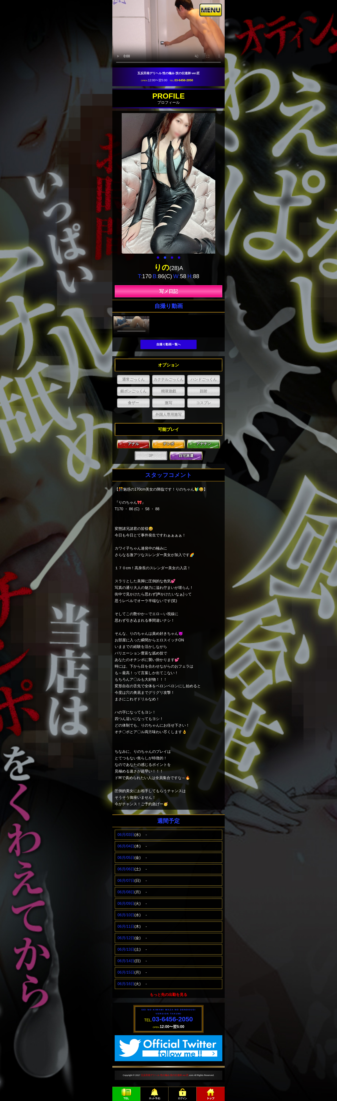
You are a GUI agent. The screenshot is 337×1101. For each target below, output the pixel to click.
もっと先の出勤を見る (168, 995)
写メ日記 (168, 291)
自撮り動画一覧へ (168, 344)
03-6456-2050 (183, 80)
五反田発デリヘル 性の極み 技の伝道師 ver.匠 (164, 1075)
